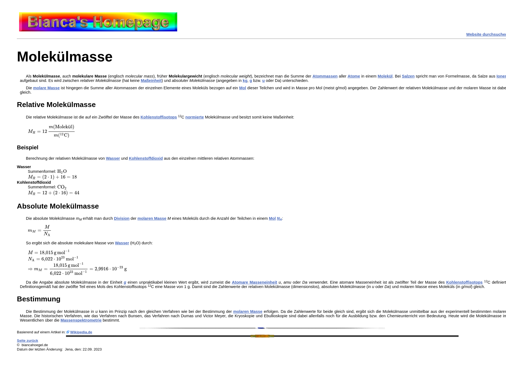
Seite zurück (27, 341)
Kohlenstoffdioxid (146, 158)
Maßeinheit (151, 80)
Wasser (113, 158)
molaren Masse (151, 218)
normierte (194, 117)
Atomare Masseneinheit (254, 282)
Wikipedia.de (81, 332)
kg (245, 80)
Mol (242, 88)
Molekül (385, 76)
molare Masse (46, 88)
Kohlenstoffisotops (158, 117)
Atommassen (325, 76)
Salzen (408, 76)
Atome (354, 76)
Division (121, 218)
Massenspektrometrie (81, 320)
